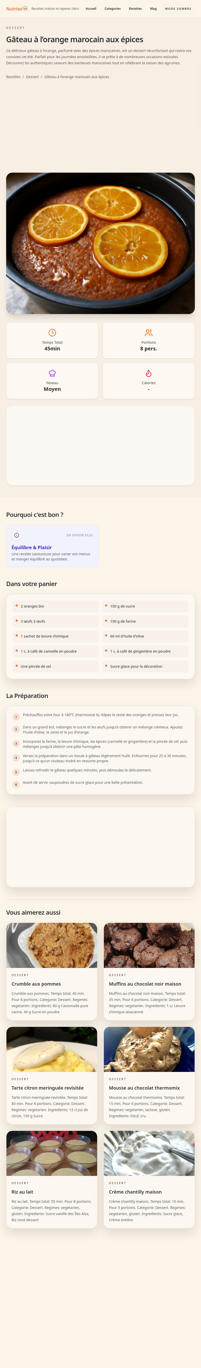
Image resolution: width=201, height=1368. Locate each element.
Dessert (32, 76)
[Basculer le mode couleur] (178, 8)
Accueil (91, 8)
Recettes (135, 8)
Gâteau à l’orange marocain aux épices (76, 76)
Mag (153, 8)
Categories (113, 8)
